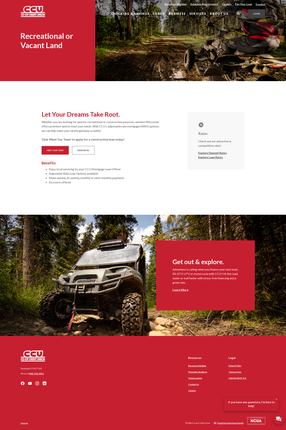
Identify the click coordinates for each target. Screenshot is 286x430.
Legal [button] (232, 357)
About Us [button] (219, 13)
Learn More (180, 289)
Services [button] (197, 13)
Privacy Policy (235, 365)
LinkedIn (44, 383)
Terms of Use (235, 372)
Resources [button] (195, 357)
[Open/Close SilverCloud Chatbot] (278, 419)
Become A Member (197, 365)
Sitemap (24, 423)
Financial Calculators (197, 372)
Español (260, 4)
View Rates (83, 150)
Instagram (37, 383)
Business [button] (177, 13)
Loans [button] (159, 13)
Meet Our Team (55, 150)
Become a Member (176, 4)
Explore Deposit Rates (212, 153)
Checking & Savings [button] (130, 13)
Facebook (22, 383)
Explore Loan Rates (210, 157)
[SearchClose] (238, 13)
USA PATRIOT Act (237, 378)
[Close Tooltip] (276, 399)
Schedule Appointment (204, 4)
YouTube (30, 383)
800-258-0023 (36, 373)
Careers (226, 4)
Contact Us (193, 384)
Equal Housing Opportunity (230, 423)
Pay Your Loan (243, 4)
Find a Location (195, 378)
